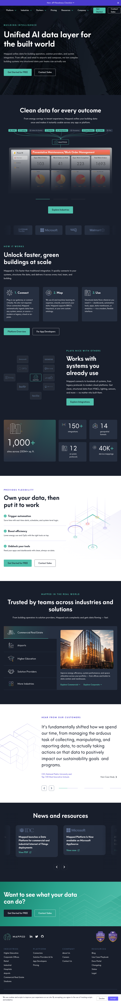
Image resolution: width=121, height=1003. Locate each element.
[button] (29, 377)
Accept (113, 999)
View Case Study (108, 777)
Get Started (99, 10)
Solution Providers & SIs (43, 957)
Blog (94, 953)
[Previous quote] (44, 788)
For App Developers (46, 331)
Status (94, 969)
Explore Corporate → (93, 685)
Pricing (36, 965)
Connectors (38, 953)
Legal (94, 973)
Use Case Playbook (100, 957)
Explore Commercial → (70, 685)
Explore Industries (60, 210)
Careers (65, 957)
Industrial (7, 965)
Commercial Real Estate (14, 977)
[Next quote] (51, 788)
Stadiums (7, 981)
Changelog (96, 965)
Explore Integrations (80, 402)
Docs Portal (96, 961)
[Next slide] (64, 867)
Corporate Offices (11, 957)
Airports (7, 973)
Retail (6, 961)
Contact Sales (114, 10)
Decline (102, 999)
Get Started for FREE (18, 72)
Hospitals (8, 969)
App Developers (40, 961)
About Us (66, 953)
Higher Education (11, 953)
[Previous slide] (57, 867)
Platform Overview (17, 331)
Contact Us (67, 961)
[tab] (30, 632)
